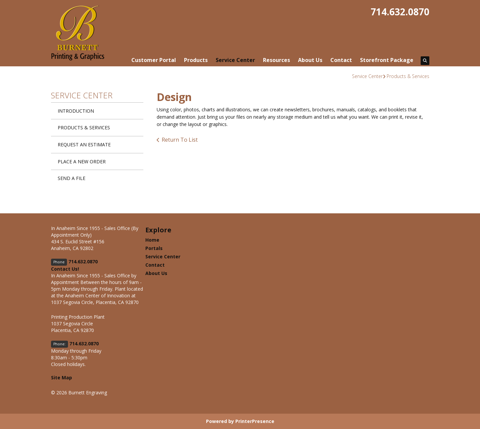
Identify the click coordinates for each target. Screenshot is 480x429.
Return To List (180, 139)
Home (152, 240)
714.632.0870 (400, 11)
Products (196, 60)
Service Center (235, 60)
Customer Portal (153, 60)
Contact (341, 60)
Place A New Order (82, 161)
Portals (154, 248)
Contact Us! (65, 269)
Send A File (71, 178)
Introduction (76, 111)
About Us (310, 60)
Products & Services (408, 76)
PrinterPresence (254, 421)
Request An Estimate (84, 144)
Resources (276, 60)
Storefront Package (386, 60)
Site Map (61, 377)
